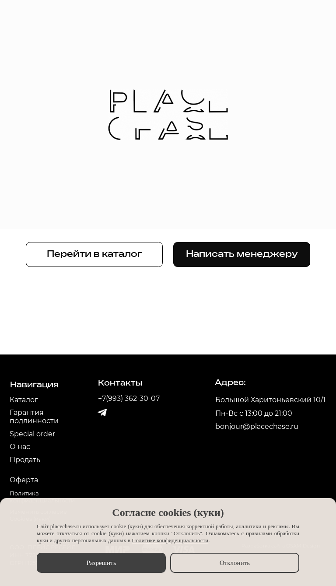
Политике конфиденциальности (170, 540)
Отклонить (235, 562)
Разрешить (101, 562)
